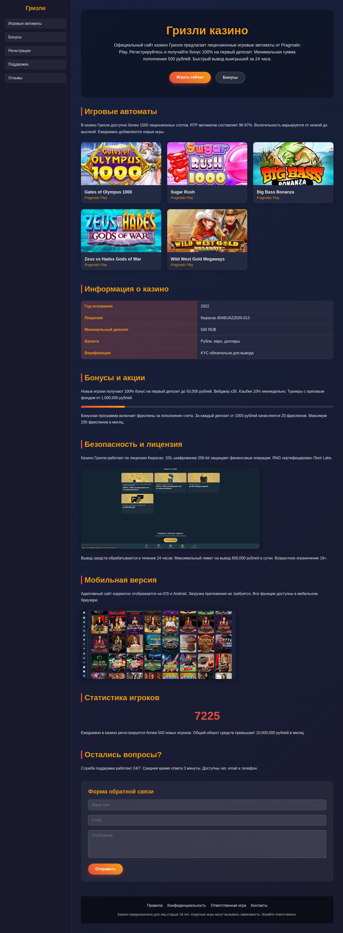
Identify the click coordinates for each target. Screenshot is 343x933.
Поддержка (18, 64)
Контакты (259, 905)
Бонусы (15, 37)
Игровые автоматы (25, 23)
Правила (155, 905)
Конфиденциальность (186, 905)
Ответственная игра (228, 905)
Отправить (105, 869)
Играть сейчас (190, 77)
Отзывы (15, 78)
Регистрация (19, 51)
